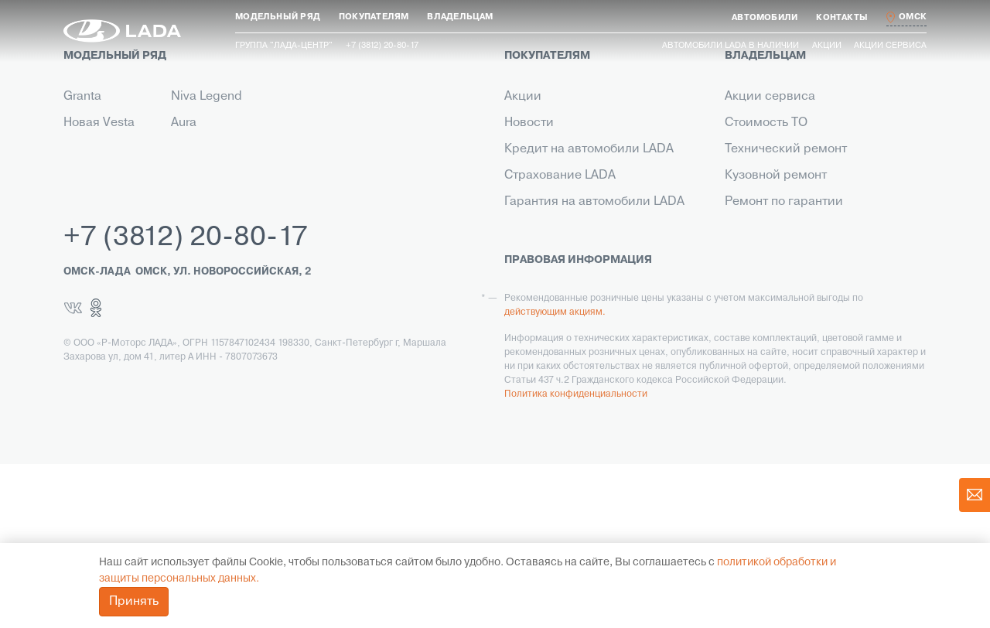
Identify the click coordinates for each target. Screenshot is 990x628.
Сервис (526, 307)
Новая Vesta (99, 123)
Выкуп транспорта (558, 280)
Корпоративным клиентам (582, 228)
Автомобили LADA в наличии (730, 45)
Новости (529, 123)
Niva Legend (206, 96)
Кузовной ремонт (776, 175)
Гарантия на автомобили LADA (594, 201)
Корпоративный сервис (795, 307)
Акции (827, 45)
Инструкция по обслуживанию (814, 254)
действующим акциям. (555, 476)
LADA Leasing (543, 359)
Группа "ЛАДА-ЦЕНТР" (284, 45)
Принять (134, 601)
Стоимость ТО (766, 123)
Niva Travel (94, 175)
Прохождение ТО (775, 228)
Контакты (531, 254)
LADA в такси (543, 333)
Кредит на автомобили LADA (589, 149)
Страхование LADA (560, 175)
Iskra (184, 149)
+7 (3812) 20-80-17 (185, 402)
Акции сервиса (890, 45)
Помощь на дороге (780, 280)
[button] (277, 17)
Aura (183, 123)
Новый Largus (103, 149)
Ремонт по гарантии (784, 201)
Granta (82, 96)
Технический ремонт (786, 149)
